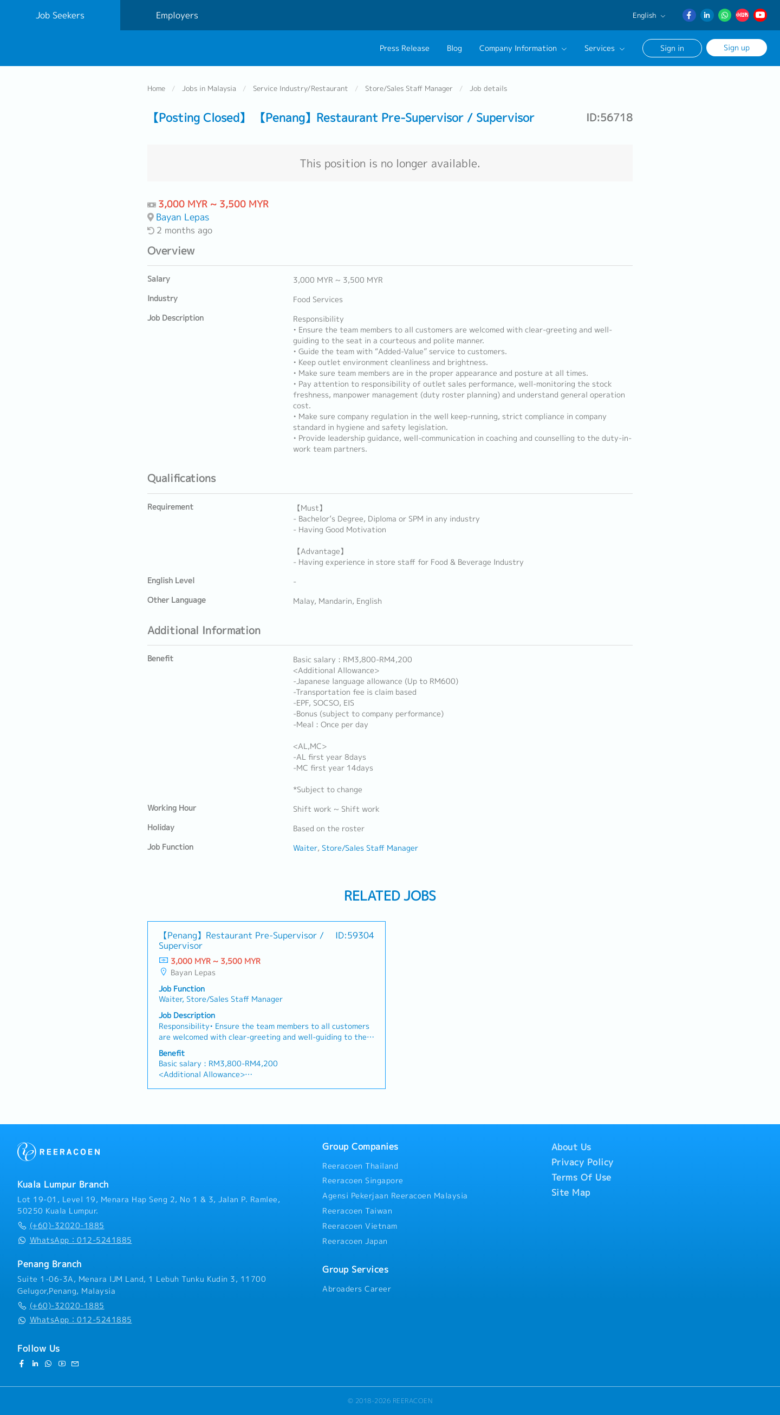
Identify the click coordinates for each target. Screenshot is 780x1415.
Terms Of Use (581, 1177)
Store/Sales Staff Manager (409, 89)
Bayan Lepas (182, 217)
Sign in (672, 48)
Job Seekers (60, 15)
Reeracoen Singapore (363, 1180)
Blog (454, 48)
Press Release (405, 48)
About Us (571, 1147)
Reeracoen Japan (355, 1241)
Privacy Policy (582, 1162)
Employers (177, 15)
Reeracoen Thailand (360, 1165)
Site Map (570, 1192)
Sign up (737, 47)
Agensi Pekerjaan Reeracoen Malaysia (395, 1195)
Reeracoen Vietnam (360, 1226)
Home (156, 89)
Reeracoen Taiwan (357, 1210)
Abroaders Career (356, 1288)
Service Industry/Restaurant (300, 89)
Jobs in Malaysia (209, 89)
